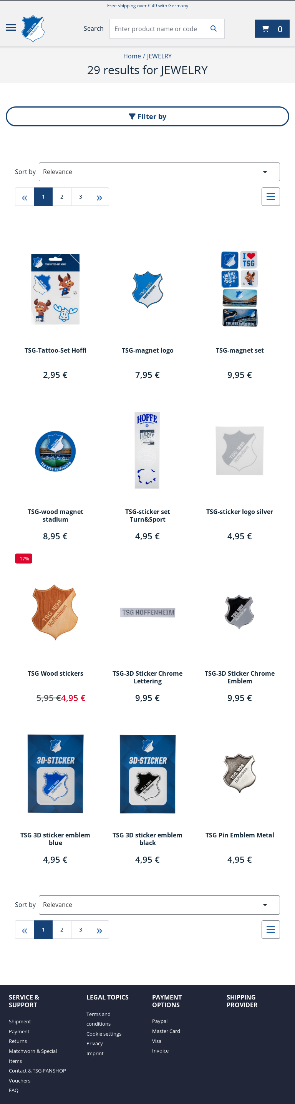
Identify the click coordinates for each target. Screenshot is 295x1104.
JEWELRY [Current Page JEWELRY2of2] (159, 56)
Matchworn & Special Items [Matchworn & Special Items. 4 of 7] (33, 1056)
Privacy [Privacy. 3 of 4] (94, 1043)
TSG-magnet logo (148, 351)
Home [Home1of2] (132, 56)
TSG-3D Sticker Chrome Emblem (240, 677)
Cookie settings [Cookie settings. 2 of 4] (103, 1033)
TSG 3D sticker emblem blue (55, 839)
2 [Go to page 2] (61, 196)
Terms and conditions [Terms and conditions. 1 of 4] (98, 1019)
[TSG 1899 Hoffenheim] (39, 29)
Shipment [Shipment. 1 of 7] (20, 1021)
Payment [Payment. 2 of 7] (19, 1031)
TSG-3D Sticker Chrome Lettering (147, 677)
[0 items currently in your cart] (272, 29)
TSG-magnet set (240, 351)
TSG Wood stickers (55, 674)
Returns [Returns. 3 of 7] (18, 1041)
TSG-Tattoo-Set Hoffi (55, 351)
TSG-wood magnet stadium (55, 516)
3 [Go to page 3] (80, 196)
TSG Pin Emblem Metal (240, 835)
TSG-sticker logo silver (239, 512)
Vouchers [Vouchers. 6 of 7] (19, 1080)
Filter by (147, 116)
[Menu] (11, 29)
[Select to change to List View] (271, 196)
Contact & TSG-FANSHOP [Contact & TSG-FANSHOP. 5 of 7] (37, 1070)
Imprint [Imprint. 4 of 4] (95, 1053)
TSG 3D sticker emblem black (147, 839)
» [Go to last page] (99, 196)
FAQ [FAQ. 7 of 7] (13, 1090)
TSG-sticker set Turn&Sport (147, 516)
